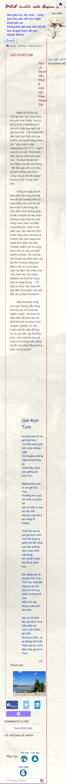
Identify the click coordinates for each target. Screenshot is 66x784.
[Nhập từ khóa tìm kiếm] (22, 781)
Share (12, 705)
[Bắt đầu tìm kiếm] (42, 781)
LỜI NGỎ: (10, 40)
